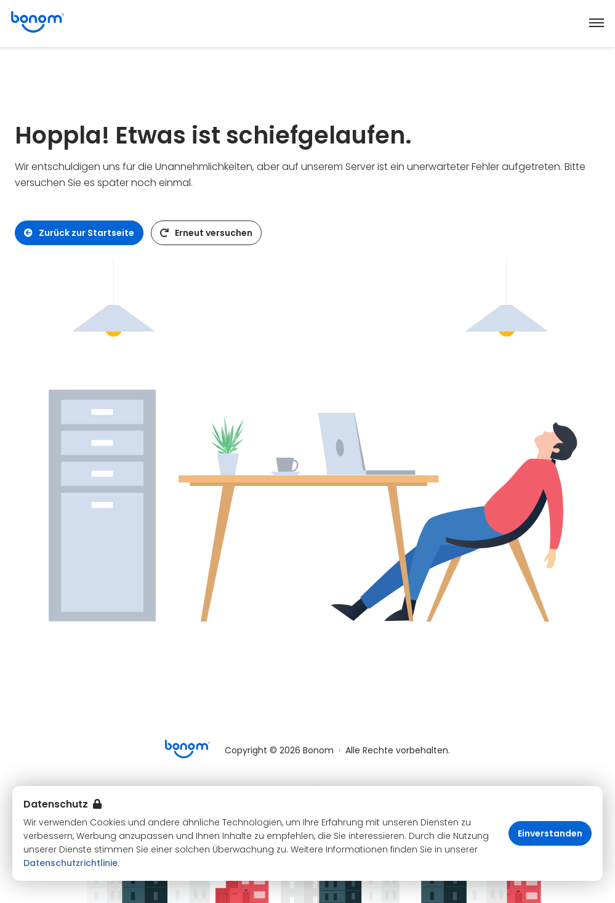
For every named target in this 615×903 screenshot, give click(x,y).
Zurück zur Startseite (79, 233)
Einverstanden (550, 833)
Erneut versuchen (206, 233)
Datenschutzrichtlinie (70, 863)
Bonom (318, 750)
